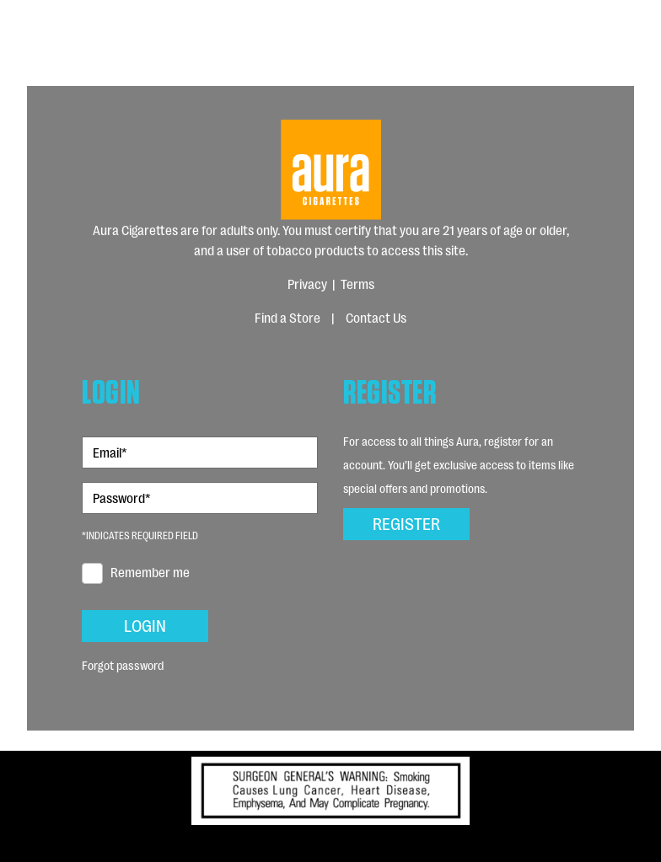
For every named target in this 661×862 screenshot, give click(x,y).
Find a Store (287, 317)
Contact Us (376, 317)
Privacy (307, 284)
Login (145, 624)
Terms (357, 284)
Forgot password (123, 664)
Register (406, 522)
